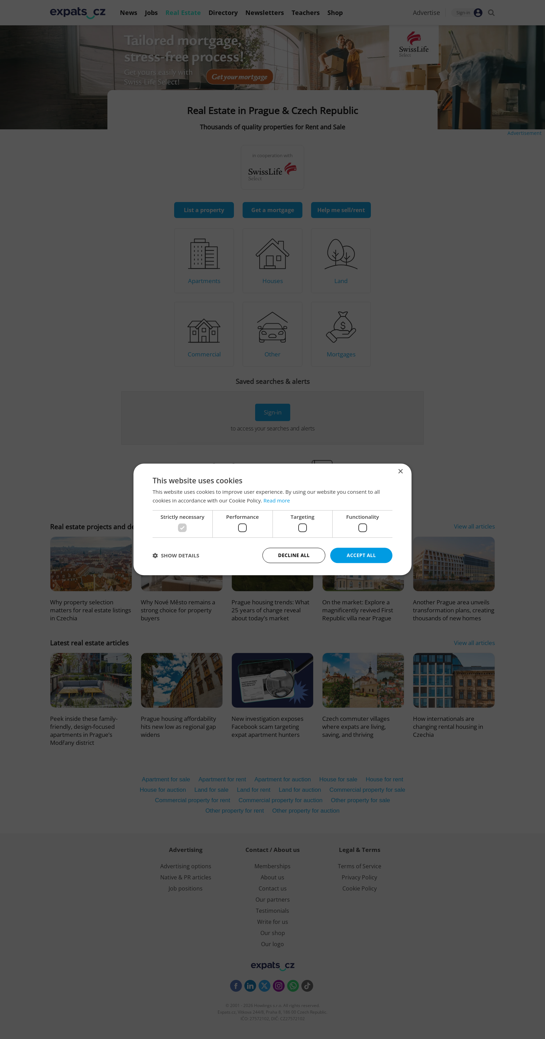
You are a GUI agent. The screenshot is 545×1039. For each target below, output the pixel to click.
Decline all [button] (294, 555)
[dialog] (272, 519)
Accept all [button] (361, 555)
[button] (176, 556)
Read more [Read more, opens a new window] (276, 500)
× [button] (400, 471)
